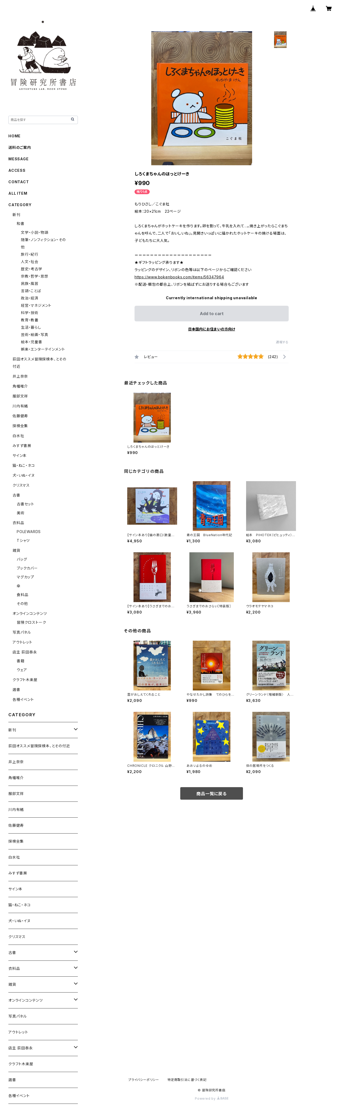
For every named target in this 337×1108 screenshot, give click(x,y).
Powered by (211, 1098)
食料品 (22, 594)
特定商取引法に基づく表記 (187, 1080)
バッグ (22, 559)
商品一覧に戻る (211, 793)
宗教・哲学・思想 (34, 276)
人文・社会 (29, 261)
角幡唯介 (20, 386)
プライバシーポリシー (143, 1080)
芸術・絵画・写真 (34, 334)
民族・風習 (29, 283)
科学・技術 (29, 312)
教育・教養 (29, 320)
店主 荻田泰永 (25, 652)
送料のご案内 (19, 147)
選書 (16, 689)
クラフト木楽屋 (25, 679)
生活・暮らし (31, 327)
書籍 (21, 661)
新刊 (16, 214)
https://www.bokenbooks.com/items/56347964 (179, 277)
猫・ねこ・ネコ (24, 465)
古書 (16, 495)
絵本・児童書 (31, 342)
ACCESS (17, 170)
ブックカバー (27, 568)
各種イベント (23, 699)
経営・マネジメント (36, 305)
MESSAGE (18, 159)
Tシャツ (23, 540)
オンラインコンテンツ (30, 613)
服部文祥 (20, 396)
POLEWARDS (29, 531)
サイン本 (20, 455)
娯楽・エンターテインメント (43, 349)
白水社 (18, 435)
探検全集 (20, 426)
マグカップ (25, 577)
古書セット (25, 504)
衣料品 (18, 523)
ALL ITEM (17, 193)
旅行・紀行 (29, 254)
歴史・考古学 (31, 269)
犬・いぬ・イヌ (24, 475)
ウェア (22, 670)
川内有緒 (20, 406)
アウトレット (22, 642)
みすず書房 (22, 445)
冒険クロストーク (31, 622)
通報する (282, 342)
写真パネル (22, 632)
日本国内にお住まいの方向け (211, 329)
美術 (21, 513)
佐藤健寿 (20, 416)
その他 (22, 603)
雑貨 (16, 550)
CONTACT (18, 182)
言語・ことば (31, 291)
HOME (14, 136)
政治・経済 (29, 298)
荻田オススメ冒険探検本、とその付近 (39, 746)
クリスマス (21, 485)
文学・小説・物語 (34, 232)
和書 (21, 223)
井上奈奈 (20, 376)
